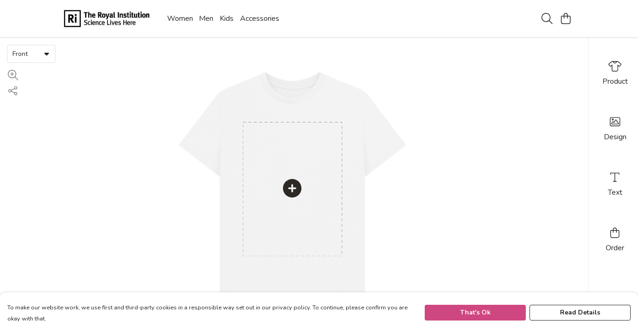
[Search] (547, 18)
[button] (46, 53)
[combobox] (31, 53)
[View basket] (565, 18)
